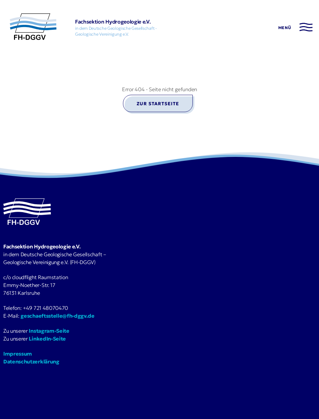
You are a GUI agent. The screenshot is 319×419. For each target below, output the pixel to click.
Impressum (17, 353)
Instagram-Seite (49, 330)
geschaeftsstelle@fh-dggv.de (57, 315)
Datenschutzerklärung (31, 361)
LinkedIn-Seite (47, 338)
